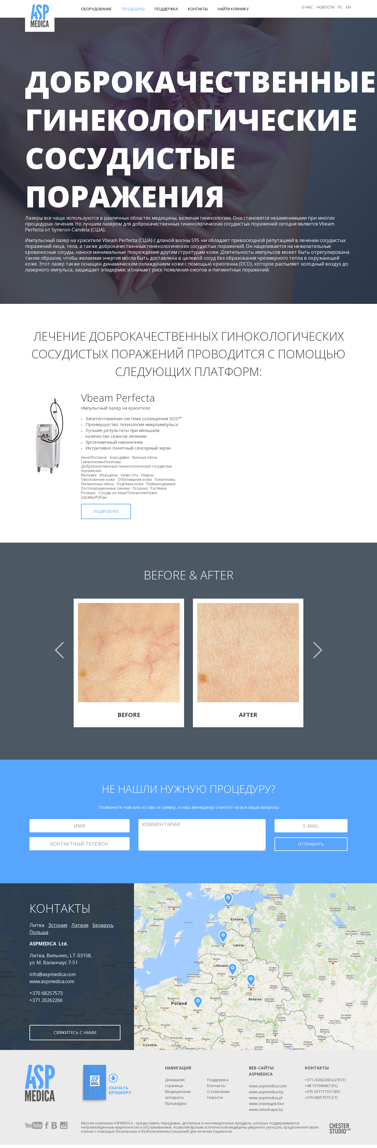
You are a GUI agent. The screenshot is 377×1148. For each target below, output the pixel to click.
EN (348, 8)
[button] (59, 650)
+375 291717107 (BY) (322, 1094)
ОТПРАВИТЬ (311, 844)
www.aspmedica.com (268, 1089)
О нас (305, 8)
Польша (38, 932)
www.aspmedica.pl (265, 1101)
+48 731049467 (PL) (321, 1088)
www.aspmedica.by (266, 1095)
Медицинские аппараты (178, 1097)
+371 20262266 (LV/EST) (325, 1083)
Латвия (79, 925)
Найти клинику (233, 8)
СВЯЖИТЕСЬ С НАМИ (75, 1036)
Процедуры (133, 8)
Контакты (198, 8)
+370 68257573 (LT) (321, 1100)
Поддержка (166, 8)
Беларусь (103, 925)
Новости (324, 8)
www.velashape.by (266, 1112)
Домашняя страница (175, 1085)
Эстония (57, 925)
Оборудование (96, 8)
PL (340, 8)
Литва (36, 925)
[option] (188, 667)
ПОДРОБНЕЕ (106, 511)
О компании (218, 1094)
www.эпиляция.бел (266, 1106)
